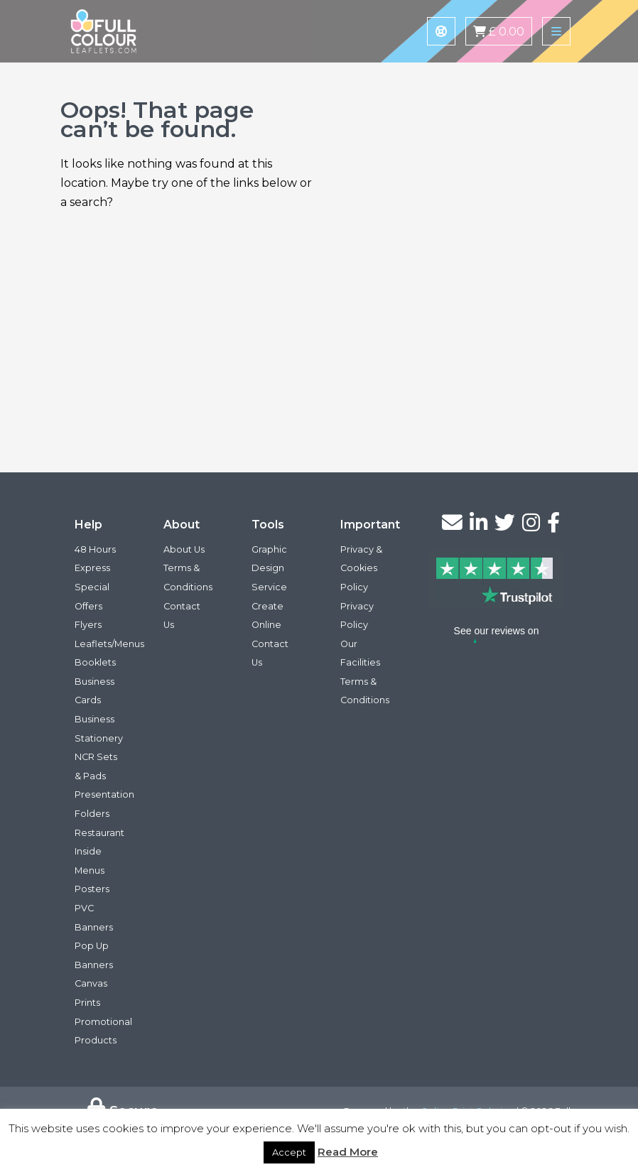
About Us (184, 549)
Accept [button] (289, 1152)
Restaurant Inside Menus (99, 852)
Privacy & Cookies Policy (361, 568)
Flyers (88, 624)
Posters (92, 889)
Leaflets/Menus (109, 644)
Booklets (95, 662)
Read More (348, 1152)
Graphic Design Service (269, 568)
